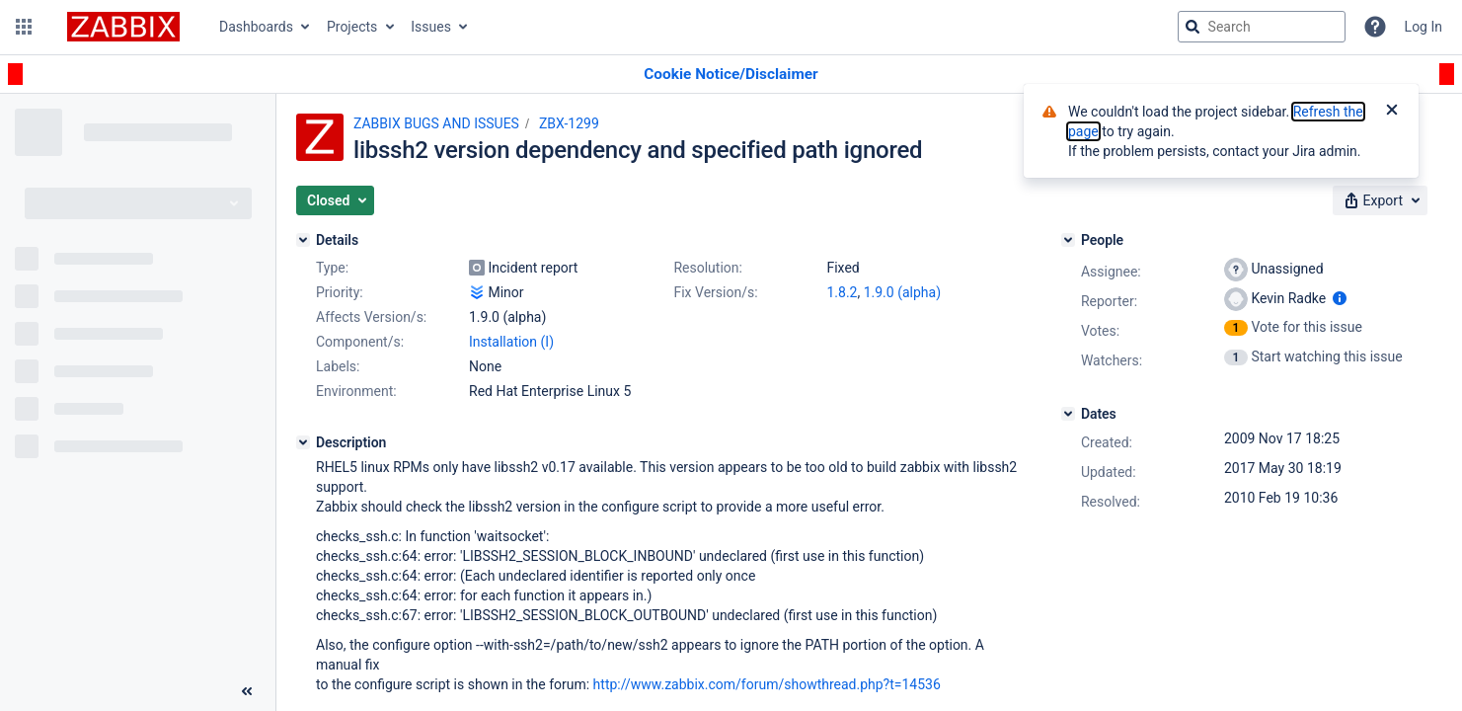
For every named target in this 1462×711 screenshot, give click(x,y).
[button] (24, 26)
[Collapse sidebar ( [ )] (247, 691)
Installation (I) (511, 342)
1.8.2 (841, 292)
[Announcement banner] (731, 74)
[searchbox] (1262, 26)
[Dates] (1068, 414)
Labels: (337, 366)
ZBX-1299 (569, 123)
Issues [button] (431, 27)
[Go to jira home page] (123, 26)
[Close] (1392, 111)
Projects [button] (352, 27)
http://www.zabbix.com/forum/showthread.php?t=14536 (767, 684)
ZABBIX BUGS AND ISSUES (436, 123)
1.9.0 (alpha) (902, 292)
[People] (1068, 240)
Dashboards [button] (256, 27)
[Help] (1375, 26)
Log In (1423, 27)
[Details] (303, 240)
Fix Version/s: (715, 292)
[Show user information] (1339, 298)
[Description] (303, 442)
